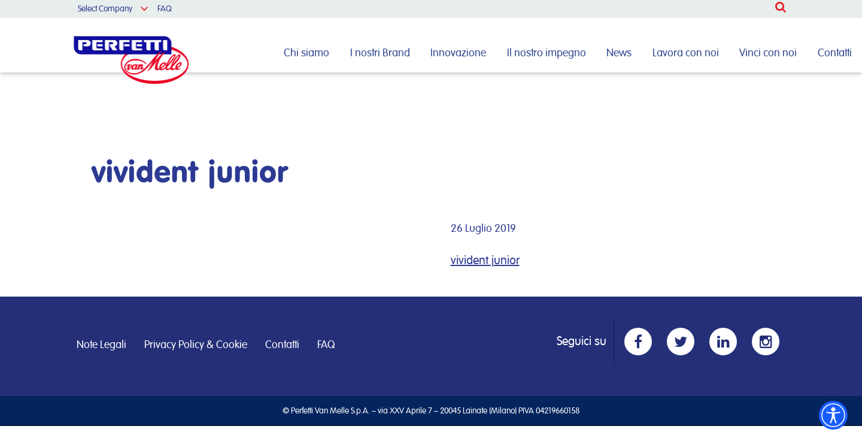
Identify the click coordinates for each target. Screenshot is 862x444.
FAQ (164, 9)
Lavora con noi (685, 53)
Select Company (105, 9)
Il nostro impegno (546, 53)
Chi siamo (306, 53)
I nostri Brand (380, 53)
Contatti (835, 53)
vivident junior (485, 261)
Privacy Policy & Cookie (195, 345)
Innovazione (458, 53)
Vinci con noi (768, 53)
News (619, 53)
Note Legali (101, 345)
